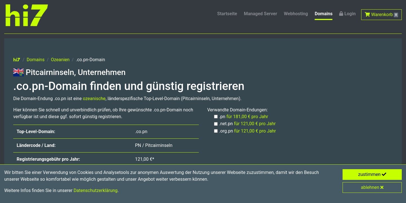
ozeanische (94, 98)
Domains (323, 13)
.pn (243, 116)
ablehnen (372, 187)
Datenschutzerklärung (96, 190)
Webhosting (296, 13)
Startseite (227, 13)
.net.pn (247, 123)
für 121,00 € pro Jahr (255, 123)
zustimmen (372, 174)
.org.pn (247, 131)
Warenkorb (381, 14)
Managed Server (260, 13)
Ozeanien (60, 59)
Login (347, 13)
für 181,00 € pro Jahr (247, 116)
